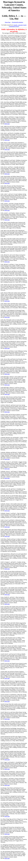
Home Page (7, 22)
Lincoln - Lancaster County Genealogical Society (18, 25)
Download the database (17, 22)
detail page (7, 123)
